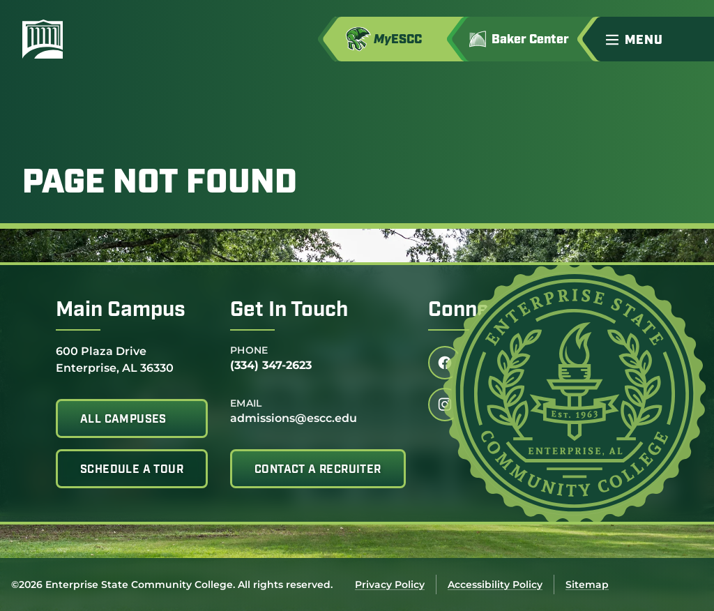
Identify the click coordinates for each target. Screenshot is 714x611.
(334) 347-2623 (271, 365)
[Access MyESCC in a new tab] (399, 39)
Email (246, 403)
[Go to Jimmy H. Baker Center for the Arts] (529, 39)
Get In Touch (289, 311)
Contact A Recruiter (318, 470)
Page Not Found (159, 184)
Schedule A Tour (131, 470)
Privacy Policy (390, 584)
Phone (249, 350)
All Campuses (123, 419)
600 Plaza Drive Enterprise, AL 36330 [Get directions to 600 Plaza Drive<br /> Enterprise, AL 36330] (115, 359)
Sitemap (587, 584)
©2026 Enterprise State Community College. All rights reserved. (172, 584)
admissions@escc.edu (293, 418)
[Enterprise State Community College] (109, 39)
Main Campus (120, 311)
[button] (654, 39)
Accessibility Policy (495, 584)
